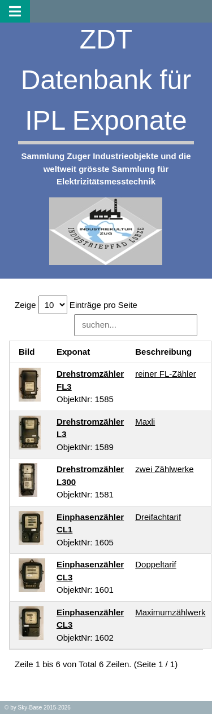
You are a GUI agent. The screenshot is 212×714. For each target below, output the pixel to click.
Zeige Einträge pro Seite (76, 305)
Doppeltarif (155, 564)
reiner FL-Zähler (165, 373)
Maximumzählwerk (170, 612)
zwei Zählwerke (164, 469)
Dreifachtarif (158, 517)
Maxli (145, 421)
